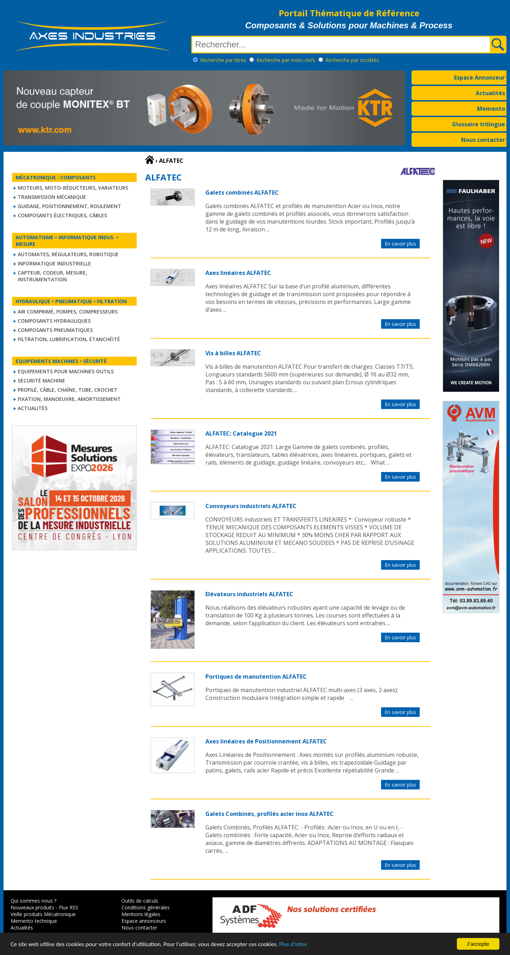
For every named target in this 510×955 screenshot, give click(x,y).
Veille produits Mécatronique (43, 914)
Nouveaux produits (32, 907)
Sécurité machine (41, 380)
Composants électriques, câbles (62, 215)
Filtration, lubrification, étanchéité (69, 339)
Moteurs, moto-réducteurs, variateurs (73, 187)
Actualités (490, 93)
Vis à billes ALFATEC (233, 353)
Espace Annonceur (479, 77)
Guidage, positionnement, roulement (69, 206)
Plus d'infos (293, 945)
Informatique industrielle (54, 263)
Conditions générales (145, 907)
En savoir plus (400, 243)
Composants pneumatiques (55, 330)
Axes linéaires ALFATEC (238, 273)
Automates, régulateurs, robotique (68, 254)
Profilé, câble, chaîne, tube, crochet (68, 389)
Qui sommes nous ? (33, 900)
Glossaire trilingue (478, 124)
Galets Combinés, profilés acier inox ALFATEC (269, 814)
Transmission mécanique (52, 197)
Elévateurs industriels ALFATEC (249, 594)
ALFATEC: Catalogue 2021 (241, 433)
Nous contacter (483, 140)
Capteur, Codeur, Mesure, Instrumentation (52, 276)
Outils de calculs (139, 900)
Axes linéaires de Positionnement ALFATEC (266, 741)
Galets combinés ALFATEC (242, 192)
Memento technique (34, 920)
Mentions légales (140, 914)
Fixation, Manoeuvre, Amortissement (69, 399)
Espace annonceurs (143, 920)
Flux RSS (68, 907)
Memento (491, 109)
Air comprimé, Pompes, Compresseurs (68, 311)
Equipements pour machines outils (66, 371)
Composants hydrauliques (54, 320)
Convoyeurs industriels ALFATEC (250, 506)
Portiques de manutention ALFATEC (256, 676)
